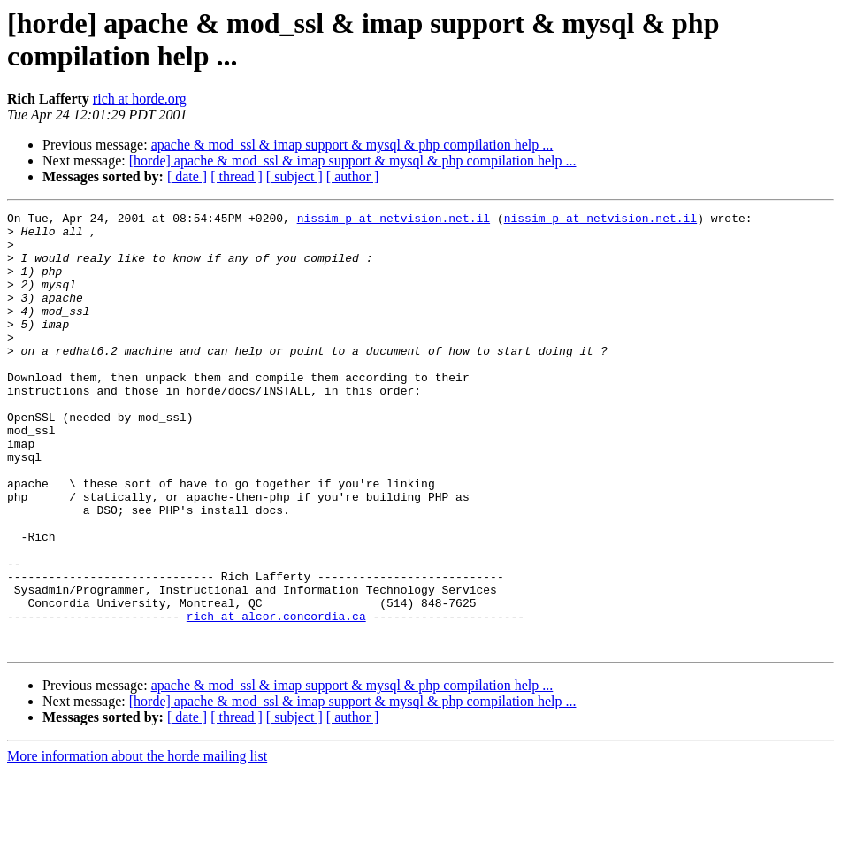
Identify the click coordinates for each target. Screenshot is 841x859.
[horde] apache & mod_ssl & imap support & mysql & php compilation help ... (353, 160)
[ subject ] (294, 176)
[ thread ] (236, 176)
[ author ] (352, 176)
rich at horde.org (140, 98)
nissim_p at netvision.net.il (393, 220)
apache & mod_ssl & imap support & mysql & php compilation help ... (352, 144)
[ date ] (187, 176)
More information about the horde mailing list (137, 843)
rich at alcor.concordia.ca (276, 698)
